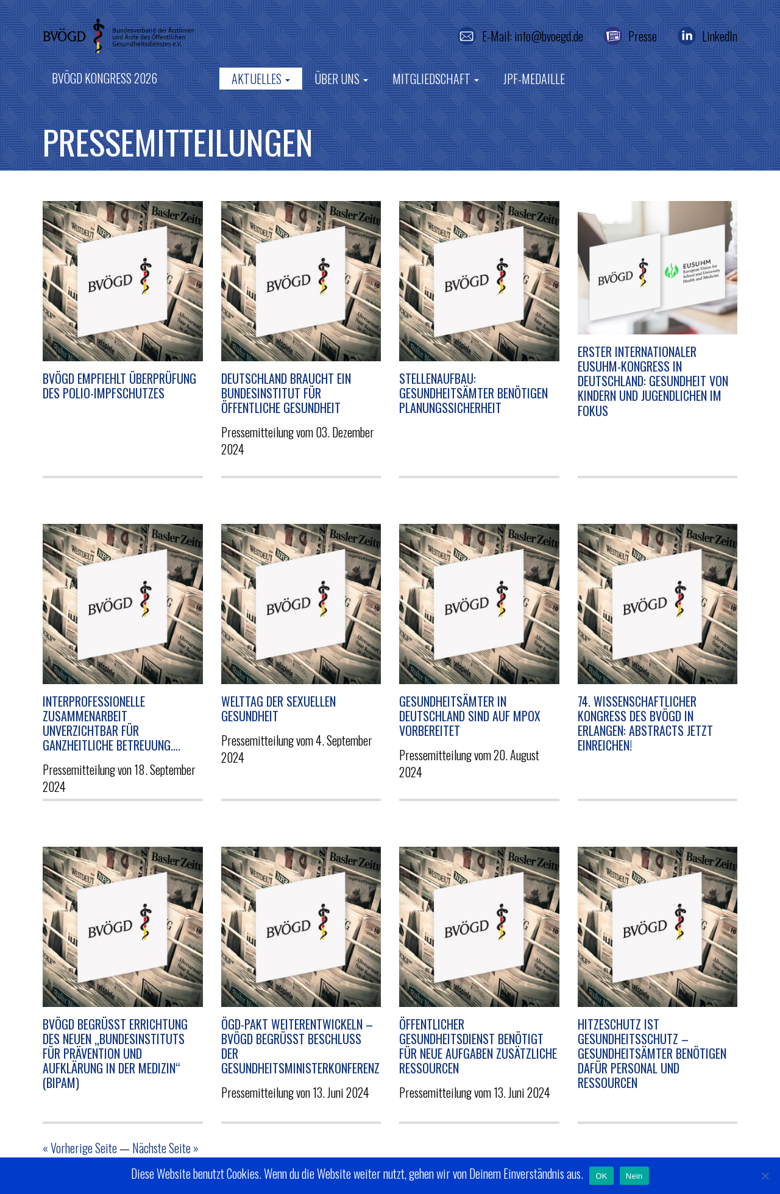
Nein (634, 1176)
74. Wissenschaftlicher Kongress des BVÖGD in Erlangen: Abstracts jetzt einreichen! (645, 723)
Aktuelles (261, 78)
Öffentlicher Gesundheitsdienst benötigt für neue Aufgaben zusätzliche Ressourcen (478, 1046)
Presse (642, 36)
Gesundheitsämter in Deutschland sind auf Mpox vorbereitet (470, 716)
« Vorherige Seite (80, 1148)
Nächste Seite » (165, 1148)
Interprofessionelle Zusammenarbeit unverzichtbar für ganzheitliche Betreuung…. (111, 723)
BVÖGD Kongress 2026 (104, 78)
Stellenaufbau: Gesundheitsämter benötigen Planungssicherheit (473, 393)
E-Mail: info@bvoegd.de (532, 36)
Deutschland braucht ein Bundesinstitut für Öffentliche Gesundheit (286, 393)
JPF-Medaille (534, 78)
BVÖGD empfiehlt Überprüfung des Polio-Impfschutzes (119, 385)
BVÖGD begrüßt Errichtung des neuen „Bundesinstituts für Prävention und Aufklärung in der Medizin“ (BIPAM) (115, 1053)
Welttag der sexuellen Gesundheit (278, 708)
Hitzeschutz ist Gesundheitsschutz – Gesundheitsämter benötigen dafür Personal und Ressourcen (652, 1053)
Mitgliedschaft (435, 78)
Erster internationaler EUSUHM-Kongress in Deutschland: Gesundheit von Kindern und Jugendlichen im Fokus (653, 381)
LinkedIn (719, 36)
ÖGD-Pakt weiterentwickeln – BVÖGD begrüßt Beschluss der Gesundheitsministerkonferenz (300, 1046)
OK (601, 1176)
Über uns (341, 78)
